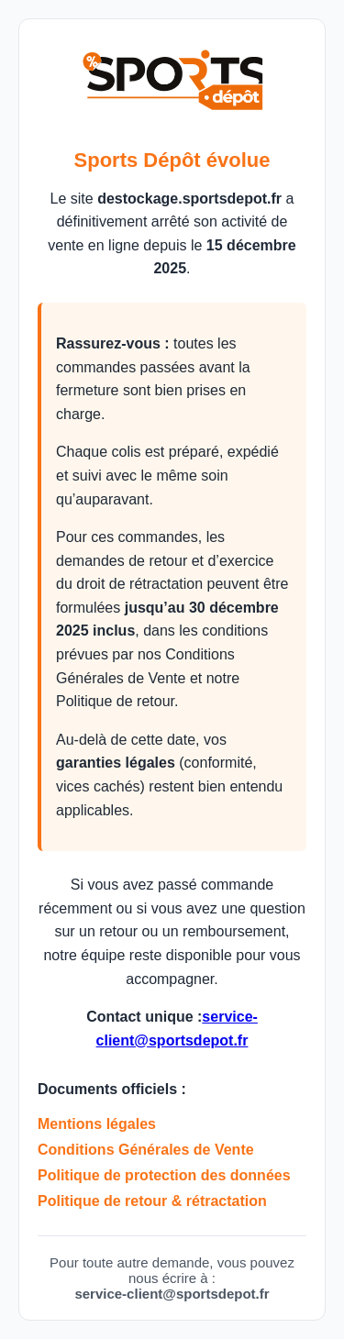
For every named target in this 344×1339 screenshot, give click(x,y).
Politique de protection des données (164, 1175)
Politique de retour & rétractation (152, 1201)
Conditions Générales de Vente (146, 1149)
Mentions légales (97, 1124)
